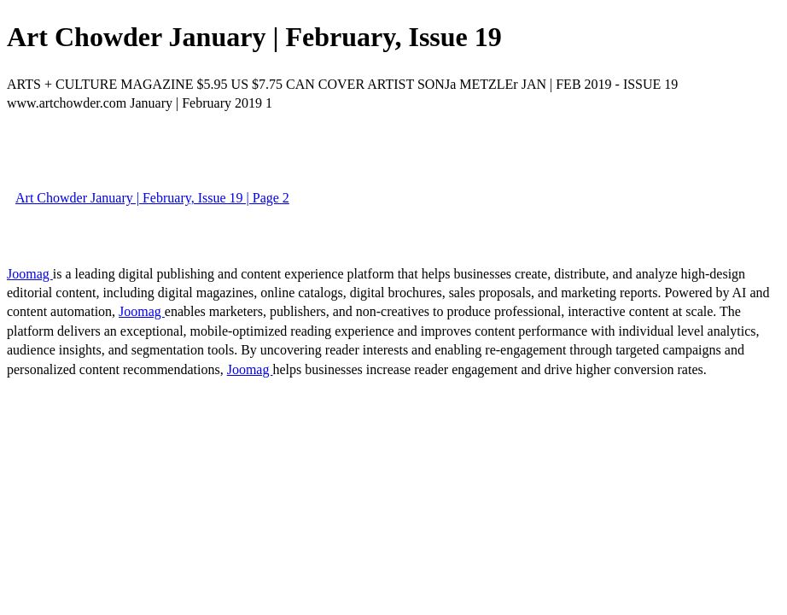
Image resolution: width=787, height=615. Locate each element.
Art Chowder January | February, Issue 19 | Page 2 (152, 197)
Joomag (30, 273)
